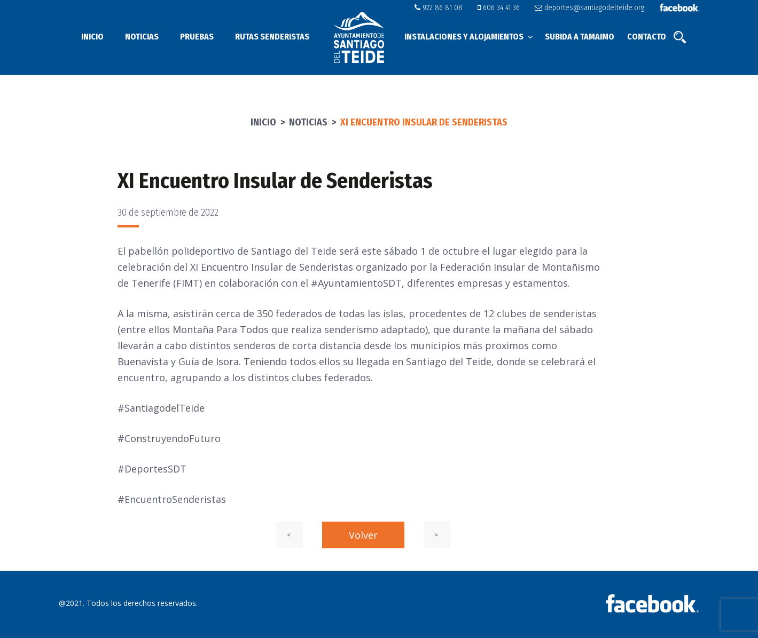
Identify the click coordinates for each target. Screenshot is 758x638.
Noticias (142, 36)
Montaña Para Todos (221, 329)
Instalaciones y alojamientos (469, 36)
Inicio (92, 36)
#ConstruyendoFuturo (169, 438)
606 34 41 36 (504, 7)
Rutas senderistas (272, 36)
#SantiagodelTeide (161, 407)
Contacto (646, 36)
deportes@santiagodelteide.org (591, 7)
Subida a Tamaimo (579, 36)
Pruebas (197, 36)
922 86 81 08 (447, 7)
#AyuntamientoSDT (356, 283)
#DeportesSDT (152, 468)
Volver (363, 535)
